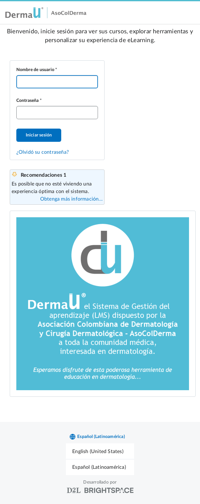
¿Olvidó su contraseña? (42, 152)
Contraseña (27, 100)
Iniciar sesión (39, 135)
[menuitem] (100, 451)
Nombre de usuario (35, 70)
